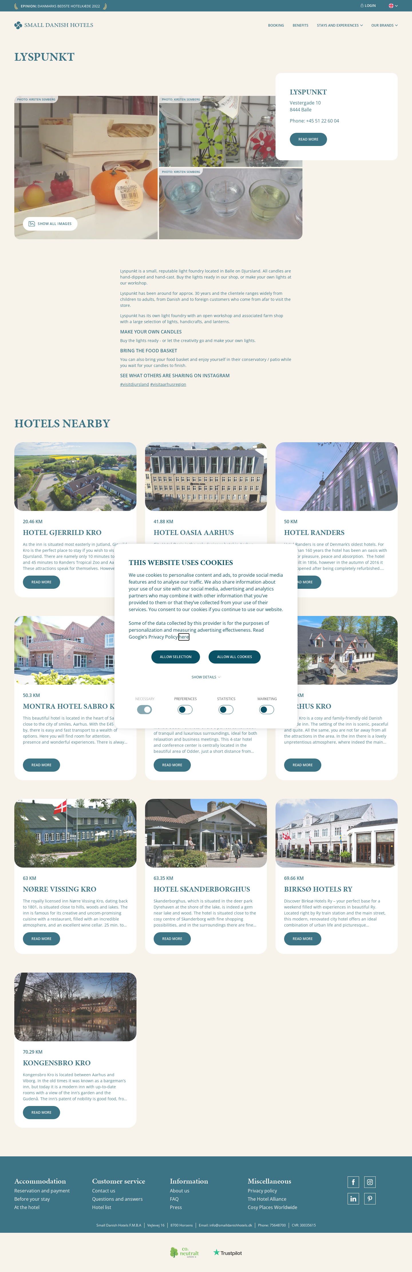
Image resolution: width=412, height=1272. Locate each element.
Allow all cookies (234, 656)
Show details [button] (206, 677)
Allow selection (175, 656)
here (184, 637)
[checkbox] (144, 705)
